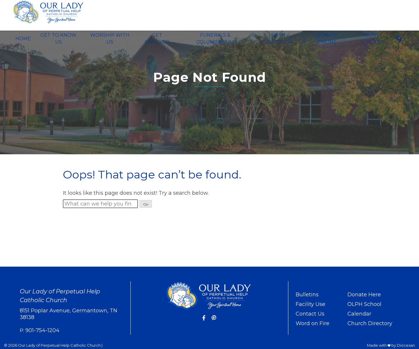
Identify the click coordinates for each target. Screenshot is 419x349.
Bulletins (307, 294)
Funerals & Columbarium (215, 38)
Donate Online (327, 38)
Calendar (359, 314)
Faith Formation (278, 38)
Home (23, 38)
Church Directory (369, 323)
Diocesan (406, 345)
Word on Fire (312, 323)
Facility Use (310, 304)
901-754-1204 (42, 330)
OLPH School (371, 38)
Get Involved (157, 38)
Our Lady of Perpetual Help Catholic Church (59, 345)
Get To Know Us (58, 38)
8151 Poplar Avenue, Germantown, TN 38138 (68, 313)
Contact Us (310, 314)
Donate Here (364, 294)
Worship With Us (109, 38)
